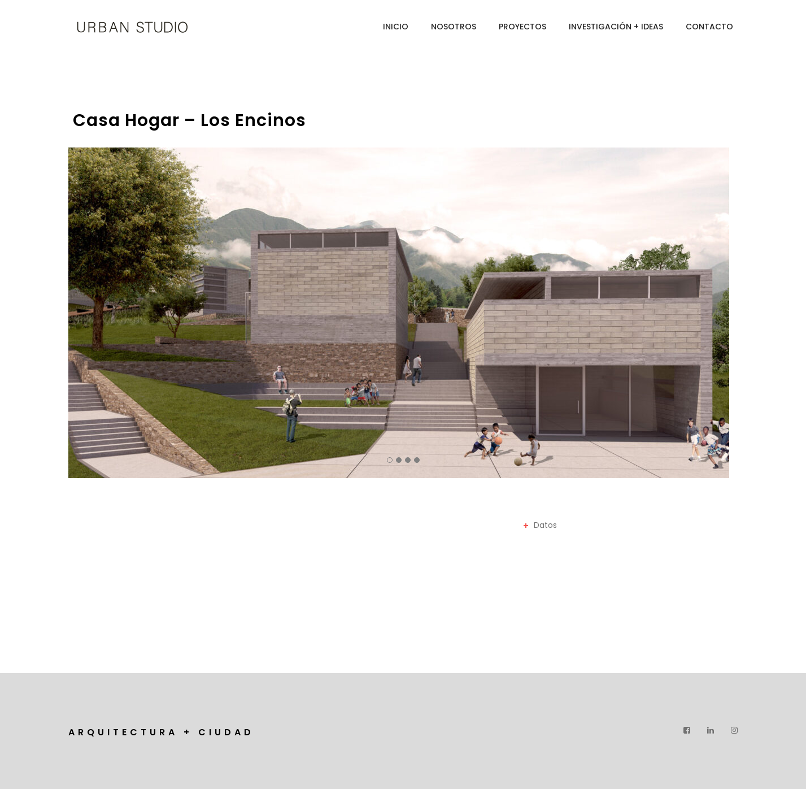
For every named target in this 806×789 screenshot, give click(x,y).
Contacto (709, 26)
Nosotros (453, 26)
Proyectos (522, 26)
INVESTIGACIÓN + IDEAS (616, 26)
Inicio (395, 26)
